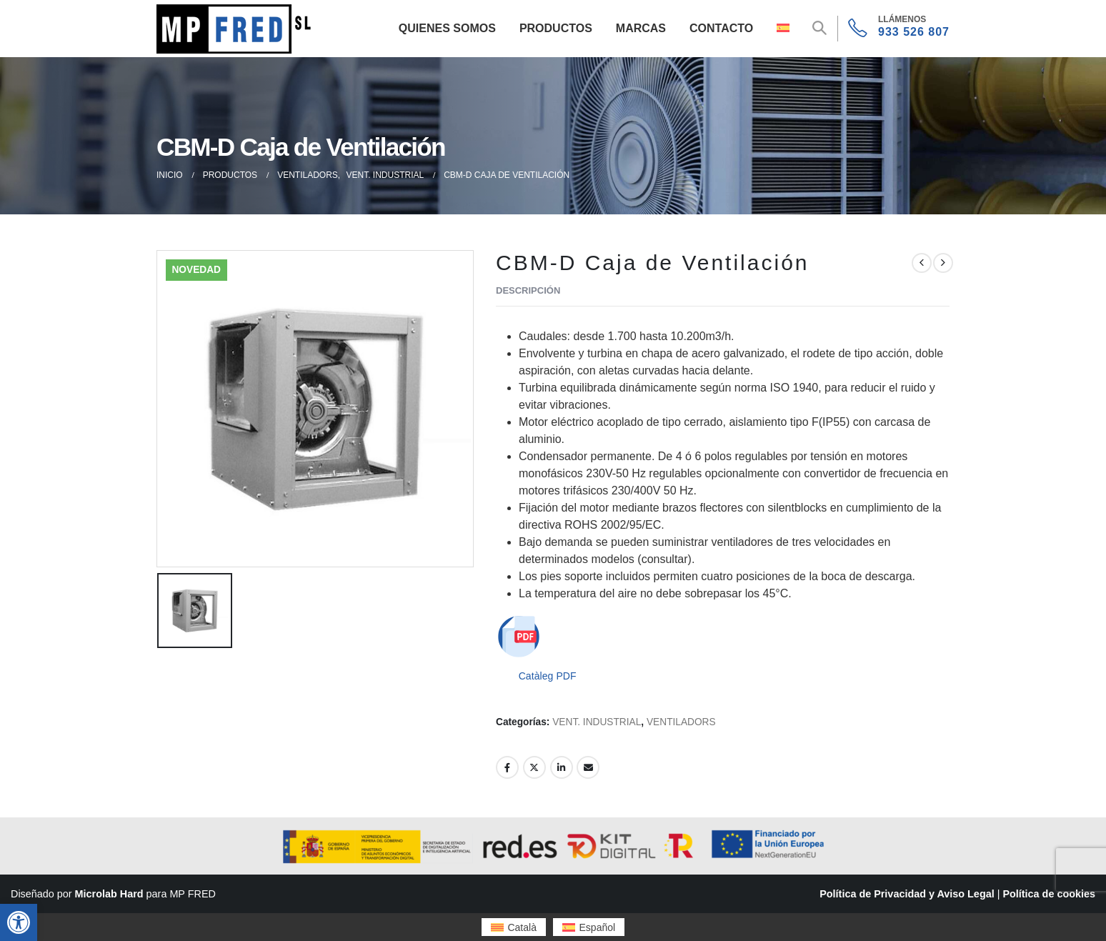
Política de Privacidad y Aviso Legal (906, 894)
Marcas (641, 28)
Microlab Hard (109, 894)
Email (588, 767)
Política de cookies (1048, 894)
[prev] (922, 263)
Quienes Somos (447, 28)
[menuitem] (514, 927)
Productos (555, 28)
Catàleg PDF (548, 676)
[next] (943, 263)
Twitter (534, 767)
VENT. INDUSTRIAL (596, 722)
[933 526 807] (899, 28)
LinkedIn (561, 767)
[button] (18, 922)
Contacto (721, 28)
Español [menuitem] (597, 927)
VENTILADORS (681, 722)
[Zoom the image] (236, 12)
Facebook (507, 767)
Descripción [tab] (528, 290)
